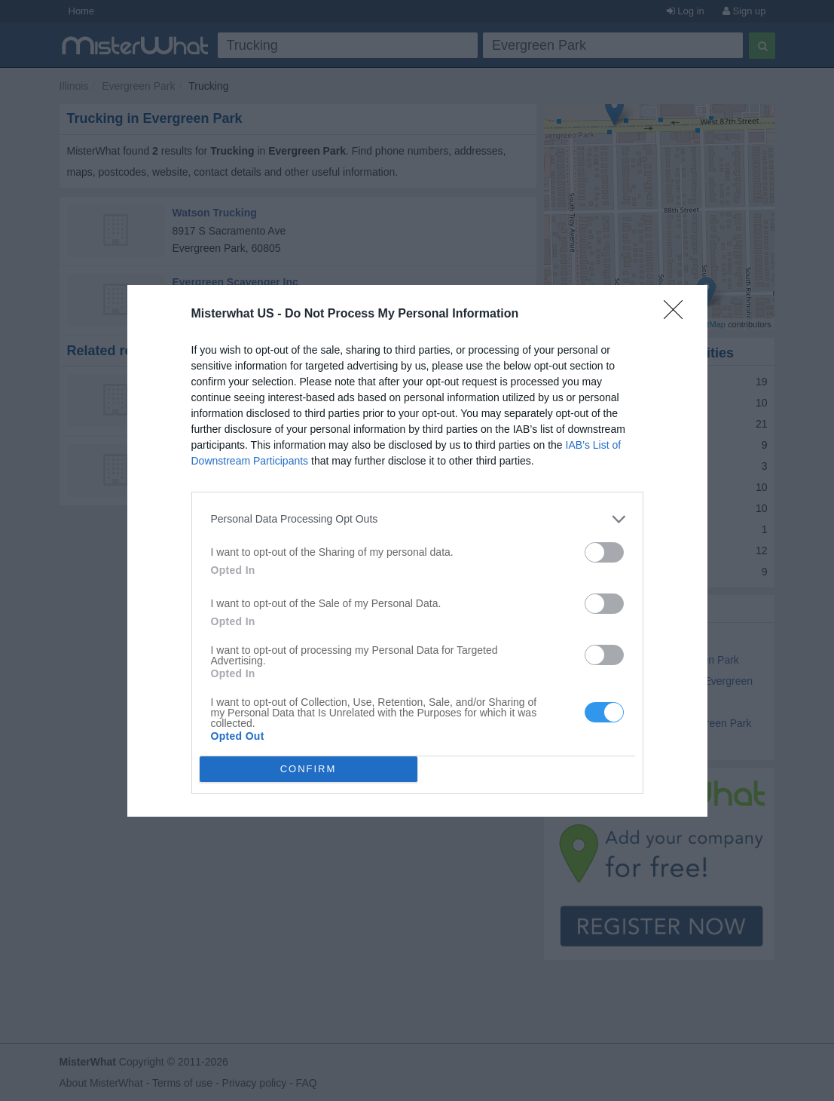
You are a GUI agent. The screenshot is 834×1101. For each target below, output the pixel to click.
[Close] (678, 314)
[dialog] (417, 551)
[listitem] (417, 519)
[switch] (604, 552)
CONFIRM (308, 768)
